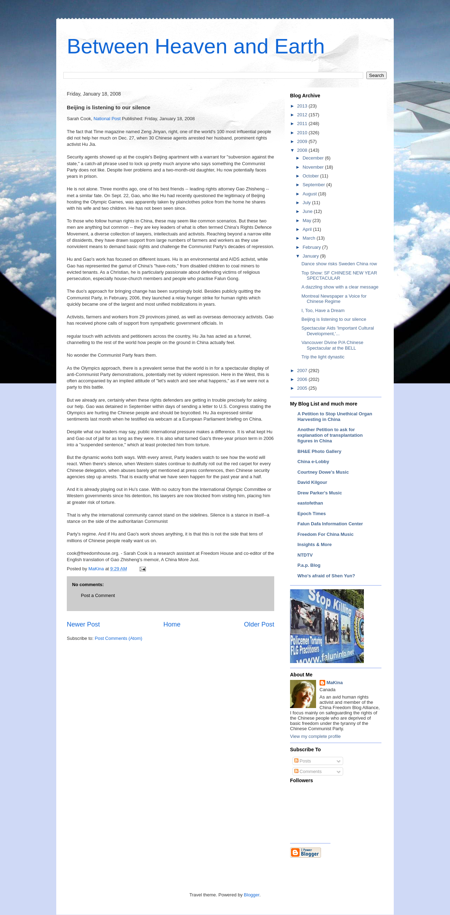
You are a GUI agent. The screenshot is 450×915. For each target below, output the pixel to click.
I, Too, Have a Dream (323, 310)
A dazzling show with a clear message (339, 287)
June (308, 211)
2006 (303, 379)
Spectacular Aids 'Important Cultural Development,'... (337, 330)
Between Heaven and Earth (196, 46)
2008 (303, 150)
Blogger (251, 894)
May (308, 220)
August (310, 193)
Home (172, 624)
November (314, 167)
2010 (303, 132)
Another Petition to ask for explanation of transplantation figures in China (330, 435)
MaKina (335, 682)
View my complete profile (315, 736)
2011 (303, 123)
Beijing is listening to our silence (333, 319)
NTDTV (305, 555)
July (307, 202)
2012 (303, 114)
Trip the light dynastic (322, 356)
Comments (308, 771)
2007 (303, 370)
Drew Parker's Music (319, 492)
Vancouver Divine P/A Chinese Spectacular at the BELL (332, 345)
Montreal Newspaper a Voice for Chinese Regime (333, 298)
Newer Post (83, 624)
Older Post (259, 624)
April (308, 229)
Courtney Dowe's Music (323, 472)
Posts (302, 761)
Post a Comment (98, 595)
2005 (303, 388)
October (311, 176)
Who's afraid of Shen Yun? (326, 575)
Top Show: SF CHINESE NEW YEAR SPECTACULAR (339, 275)
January (311, 256)
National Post (107, 118)
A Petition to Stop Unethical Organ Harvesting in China (334, 416)
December (314, 158)
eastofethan (310, 503)
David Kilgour (312, 482)
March (310, 238)
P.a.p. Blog (309, 565)
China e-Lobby (313, 461)
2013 (303, 106)
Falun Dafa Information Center (330, 523)
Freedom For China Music (325, 534)
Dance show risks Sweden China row (339, 263)
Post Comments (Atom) (118, 638)
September (314, 184)
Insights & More (314, 544)
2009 (303, 141)
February (312, 247)
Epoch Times (311, 513)
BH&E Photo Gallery (319, 451)
